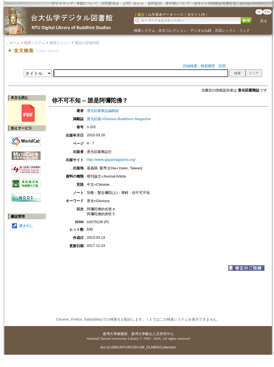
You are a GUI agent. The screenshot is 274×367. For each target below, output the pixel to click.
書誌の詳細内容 (87, 43)
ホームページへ (252, 3)
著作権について (177, 3)
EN (267, 12)
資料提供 (155, 3)
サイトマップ (62, 3)
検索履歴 (208, 66)
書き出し (26, 226)
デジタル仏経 (200, 30)
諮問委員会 (110, 3)
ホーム (14, 43)
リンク (244, 30)
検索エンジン (60, 43)
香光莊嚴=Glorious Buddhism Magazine (119, 119)
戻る (263, 21)
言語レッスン (225, 30)
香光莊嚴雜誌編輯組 (103, 111)
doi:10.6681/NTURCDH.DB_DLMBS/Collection (138, 347)
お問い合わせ (133, 3)
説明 (222, 66)
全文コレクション (172, 30)
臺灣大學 (110, 334)
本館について (87, 3)
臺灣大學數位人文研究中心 (152, 334)
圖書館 (122, 334)
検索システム (144, 30)
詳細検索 (190, 66)
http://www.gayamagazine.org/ (111, 160)
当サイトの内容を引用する (215, 3)
